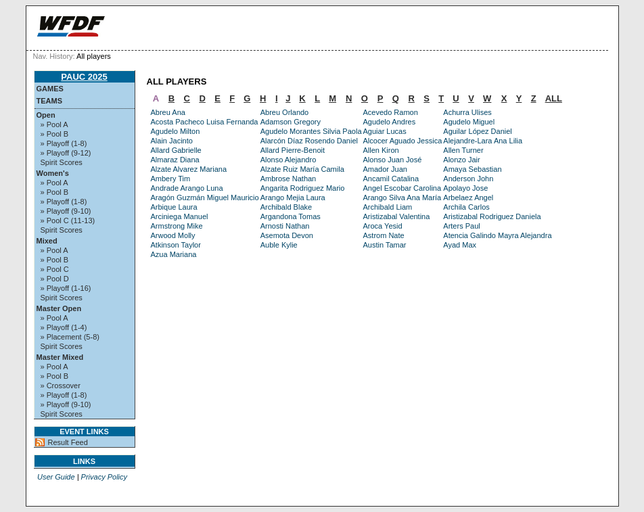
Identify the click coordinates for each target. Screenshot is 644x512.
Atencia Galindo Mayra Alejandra (497, 235)
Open (46, 115)
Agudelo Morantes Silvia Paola (311, 131)
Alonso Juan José (392, 160)
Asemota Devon (286, 235)
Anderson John (468, 178)
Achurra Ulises (467, 112)
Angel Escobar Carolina (402, 188)
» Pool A (54, 124)
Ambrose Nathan (288, 178)
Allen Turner (463, 150)
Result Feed (68, 442)
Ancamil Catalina (391, 178)
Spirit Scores (62, 162)
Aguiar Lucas (385, 131)
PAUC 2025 (84, 77)
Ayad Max (459, 245)
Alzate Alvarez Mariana (189, 169)
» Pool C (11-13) (68, 220)
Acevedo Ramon (390, 112)
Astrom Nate (384, 235)
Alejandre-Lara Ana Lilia (482, 141)
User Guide (56, 477)
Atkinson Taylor (176, 245)
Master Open (59, 308)
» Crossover (60, 385)
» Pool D (55, 279)
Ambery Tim (171, 178)
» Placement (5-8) (70, 337)
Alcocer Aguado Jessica (402, 141)
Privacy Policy (104, 477)
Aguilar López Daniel (477, 131)
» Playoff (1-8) (64, 143)
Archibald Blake (286, 207)
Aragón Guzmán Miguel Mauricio (205, 197)
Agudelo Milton (175, 131)
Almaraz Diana (175, 160)
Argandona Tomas (290, 216)
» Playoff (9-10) (66, 211)
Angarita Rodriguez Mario (302, 188)
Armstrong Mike (177, 226)
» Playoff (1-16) (66, 288)
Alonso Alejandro (288, 160)
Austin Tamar (385, 245)
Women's (53, 173)
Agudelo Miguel (469, 122)
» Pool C (55, 269)
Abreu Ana (168, 112)
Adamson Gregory (290, 122)
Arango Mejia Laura (292, 197)
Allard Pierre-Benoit (292, 150)
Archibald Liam (388, 207)
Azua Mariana (174, 254)
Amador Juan (385, 169)
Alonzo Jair (461, 160)
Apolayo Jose (465, 188)
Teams (50, 101)
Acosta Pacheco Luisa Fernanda (204, 122)
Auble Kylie (279, 245)
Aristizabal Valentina (396, 216)
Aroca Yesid (382, 226)
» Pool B (55, 134)
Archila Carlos (466, 207)
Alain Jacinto (172, 141)
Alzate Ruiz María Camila (302, 169)
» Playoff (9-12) (66, 153)
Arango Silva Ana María (402, 197)
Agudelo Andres (389, 122)
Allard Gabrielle (176, 150)
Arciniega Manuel (179, 216)
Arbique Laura (174, 207)
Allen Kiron (381, 150)
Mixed (47, 241)
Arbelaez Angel (468, 197)
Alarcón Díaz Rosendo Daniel (309, 141)
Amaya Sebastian (472, 169)
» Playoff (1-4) (64, 327)
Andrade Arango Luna (187, 188)
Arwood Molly (173, 235)
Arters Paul (461, 226)
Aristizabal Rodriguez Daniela (491, 216)
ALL (553, 98)
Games (50, 89)
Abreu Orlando (284, 112)
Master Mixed (60, 357)
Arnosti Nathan (285, 226)
